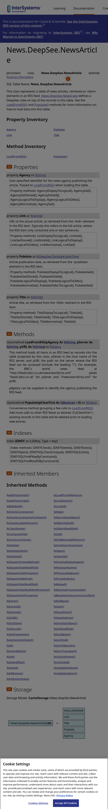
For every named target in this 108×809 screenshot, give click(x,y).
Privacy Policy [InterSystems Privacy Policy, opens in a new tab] (65, 798)
